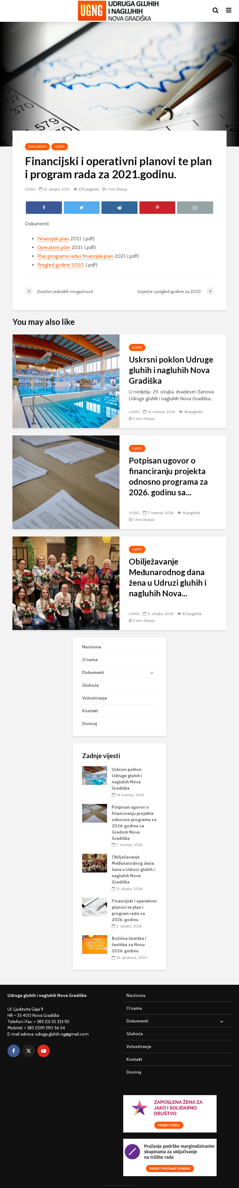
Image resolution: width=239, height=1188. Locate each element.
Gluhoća (90, 685)
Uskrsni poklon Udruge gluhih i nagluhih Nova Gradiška (171, 370)
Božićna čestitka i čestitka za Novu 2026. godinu (129, 944)
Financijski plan (53, 239)
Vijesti (59, 147)
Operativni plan (53, 247)
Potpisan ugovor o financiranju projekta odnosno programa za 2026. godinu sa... (168, 476)
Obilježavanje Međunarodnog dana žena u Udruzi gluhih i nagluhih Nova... (167, 577)
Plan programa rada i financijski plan (75, 256)
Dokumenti (37, 147)
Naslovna (91, 647)
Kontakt (90, 711)
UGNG (30, 189)
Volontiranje (94, 698)
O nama (90, 659)
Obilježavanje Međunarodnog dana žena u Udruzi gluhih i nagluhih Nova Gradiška (133, 869)
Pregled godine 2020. (61, 265)
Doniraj (89, 723)
